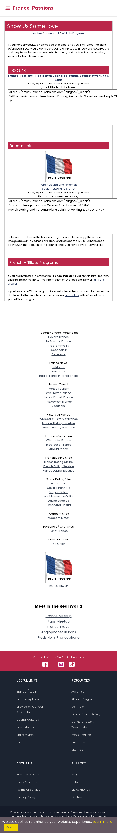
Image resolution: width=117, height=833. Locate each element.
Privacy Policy (26, 797)
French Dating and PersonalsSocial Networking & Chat (58, 184)
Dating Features (28, 720)
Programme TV (58, 346)
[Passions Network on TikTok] (72, 664)
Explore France (58, 337)
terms (99, 816)
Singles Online (58, 492)
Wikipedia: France (58, 440)
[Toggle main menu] (7, 8)
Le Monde (58, 367)
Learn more (102, 821)
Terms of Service (28, 790)
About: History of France (58, 427)
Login (33, 692)
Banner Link (52, 33)
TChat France (58, 531)
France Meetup (59, 615)
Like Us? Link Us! (58, 584)
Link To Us (78, 742)
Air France (59, 354)
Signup (21, 692)
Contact (77, 797)
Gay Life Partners (58, 488)
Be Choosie (59, 483)
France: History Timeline (58, 423)
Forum (21, 742)
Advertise (78, 692)
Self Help (77, 707)
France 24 (59, 371)
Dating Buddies (58, 501)
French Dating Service (58, 466)
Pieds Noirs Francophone (59, 637)
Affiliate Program (83, 699)
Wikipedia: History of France (58, 419)
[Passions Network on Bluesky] (61, 664)
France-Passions (33, 8)
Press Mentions (27, 782)
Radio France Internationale (58, 376)
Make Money (25, 735)
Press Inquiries (81, 735)
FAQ (74, 774)
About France (58, 449)
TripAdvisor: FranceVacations (58, 404)
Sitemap (77, 750)
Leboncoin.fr (58, 350)
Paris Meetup (59, 621)
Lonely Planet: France (58, 397)
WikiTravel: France (58, 393)
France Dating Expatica (58, 471)
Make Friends (80, 790)
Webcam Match (58, 518)
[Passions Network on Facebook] (45, 664)
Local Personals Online (58, 496)
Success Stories (28, 774)
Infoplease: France (59, 445)
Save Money (25, 727)
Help (74, 782)
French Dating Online (58, 462)
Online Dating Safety (85, 714)
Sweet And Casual (58, 505)
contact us (72, 295)
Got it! (11, 827)
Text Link (37, 33)
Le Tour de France (58, 341)
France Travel (58, 626)
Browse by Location (30, 699)
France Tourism (58, 389)
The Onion (58, 544)
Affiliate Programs (73, 33)
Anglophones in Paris (58, 632)
